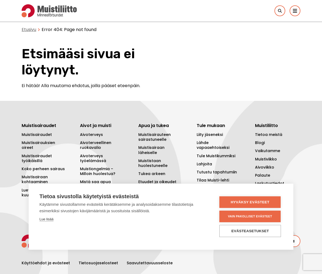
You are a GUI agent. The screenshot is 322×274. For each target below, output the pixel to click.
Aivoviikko (264, 167)
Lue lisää (46, 219)
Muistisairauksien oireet (38, 145)
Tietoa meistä (268, 134)
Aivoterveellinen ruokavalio (95, 145)
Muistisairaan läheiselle (151, 150)
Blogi (260, 142)
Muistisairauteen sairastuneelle (154, 137)
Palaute (262, 175)
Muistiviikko (266, 159)
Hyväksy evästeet (250, 202)
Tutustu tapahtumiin (217, 172)
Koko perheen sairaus (43, 168)
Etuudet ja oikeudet (157, 181)
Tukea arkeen (151, 173)
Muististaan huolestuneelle (152, 163)
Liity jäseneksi (210, 134)
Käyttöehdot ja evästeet (46, 263)
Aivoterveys (91, 134)
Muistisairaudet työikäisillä (37, 158)
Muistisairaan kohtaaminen (35, 179)
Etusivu (29, 29)
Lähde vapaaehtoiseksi (213, 145)
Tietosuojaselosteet (98, 263)
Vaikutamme (267, 150)
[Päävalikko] (295, 10)
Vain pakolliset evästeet (250, 216)
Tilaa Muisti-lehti (213, 180)
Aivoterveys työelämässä (93, 158)
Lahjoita (204, 164)
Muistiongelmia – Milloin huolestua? (97, 171)
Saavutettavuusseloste (150, 263)
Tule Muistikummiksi (216, 155)
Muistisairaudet (37, 134)
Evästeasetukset (250, 231)
